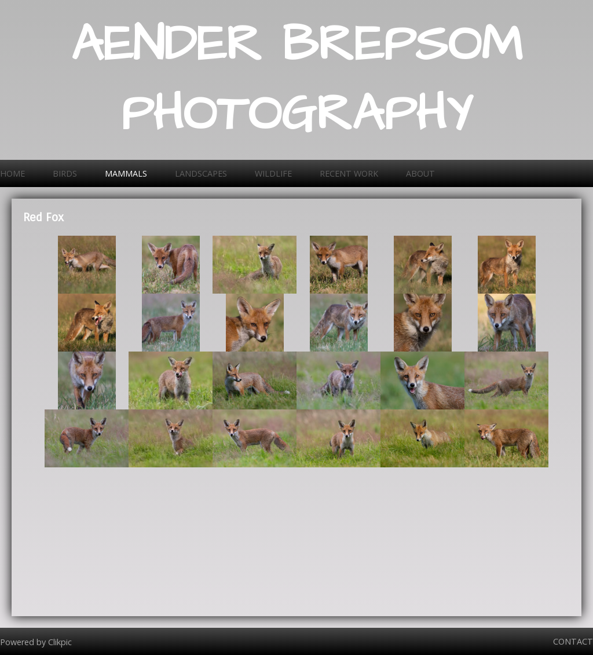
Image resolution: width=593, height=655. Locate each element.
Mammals (126, 173)
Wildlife (273, 173)
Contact (573, 641)
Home (12, 173)
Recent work (349, 173)
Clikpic (60, 641)
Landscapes (201, 173)
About (420, 173)
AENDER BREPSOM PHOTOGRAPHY (296, 79)
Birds (65, 173)
